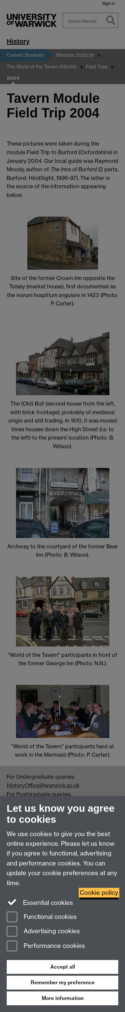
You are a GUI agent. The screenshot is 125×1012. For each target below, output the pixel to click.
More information (63, 998)
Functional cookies (42, 917)
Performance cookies (46, 946)
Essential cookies (40, 902)
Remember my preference (63, 982)
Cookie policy (99, 893)
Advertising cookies (43, 932)
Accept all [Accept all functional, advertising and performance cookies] (62, 967)
